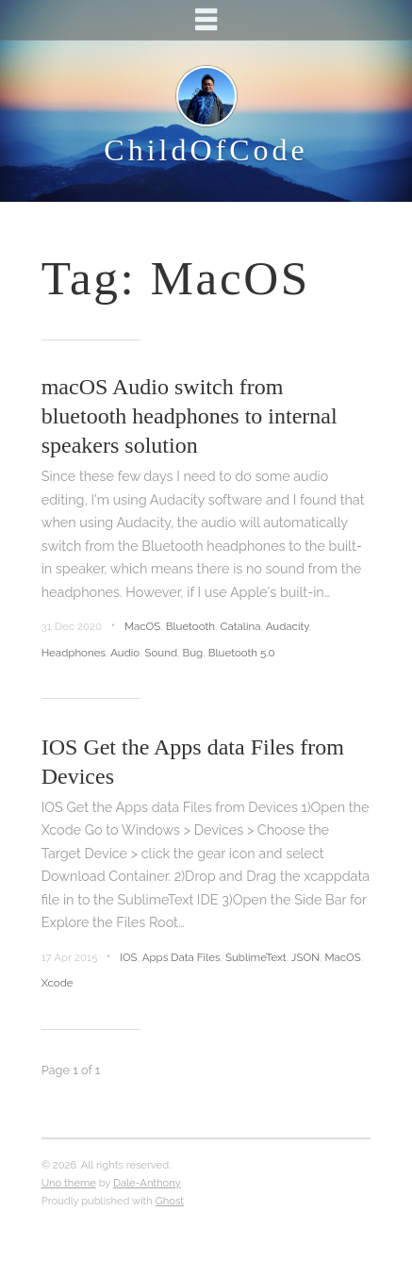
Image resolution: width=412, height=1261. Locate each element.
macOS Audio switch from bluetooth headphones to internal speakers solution (189, 415)
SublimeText (256, 957)
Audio (125, 652)
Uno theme (68, 1182)
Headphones (73, 652)
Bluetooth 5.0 (241, 652)
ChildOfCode (205, 150)
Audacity (287, 626)
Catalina (241, 626)
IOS (129, 957)
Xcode (57, 982)
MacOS (142, 626)
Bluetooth (190, 626)
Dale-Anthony (147, 1182)
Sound (161, 652)
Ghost (170, 1200)
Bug (193, 652)
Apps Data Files (181, 957)
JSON (305, 957)
